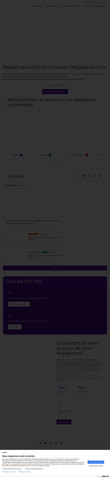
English (5, 452)
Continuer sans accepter (96, 466)
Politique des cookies (24, 472)
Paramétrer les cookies (8, 472)
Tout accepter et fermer (96, 462)
